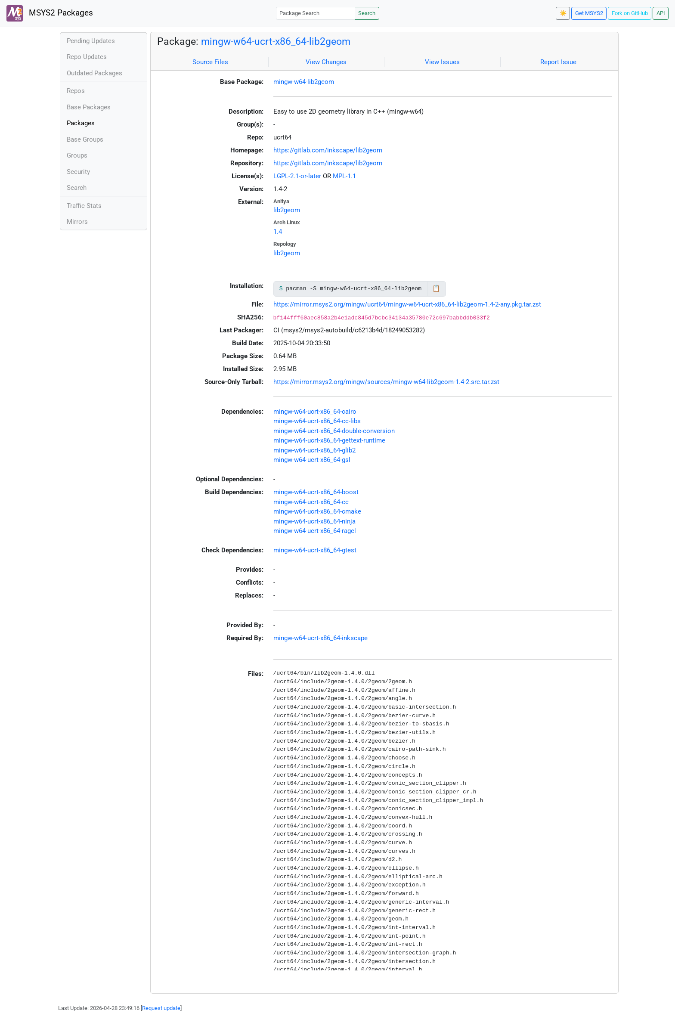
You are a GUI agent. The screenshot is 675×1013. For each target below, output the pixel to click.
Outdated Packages (94, 73)
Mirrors (77, 222)
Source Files (210, 62)
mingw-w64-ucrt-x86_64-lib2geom (275, 41)
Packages (81, 123)
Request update (161, 1008)
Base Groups (85, 139)
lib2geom (286, 210)
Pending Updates (91, 41)
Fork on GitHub (630, 13)
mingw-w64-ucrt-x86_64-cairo (314, 411)
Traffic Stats (84, 206)
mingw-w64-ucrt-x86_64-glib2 (314, 450)
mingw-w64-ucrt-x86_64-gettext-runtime (329, 440)
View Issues (442, 62)
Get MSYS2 (589, 13)
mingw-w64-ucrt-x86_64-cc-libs (317, 421)
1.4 (277, 231)
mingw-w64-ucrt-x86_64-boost (316, 492)
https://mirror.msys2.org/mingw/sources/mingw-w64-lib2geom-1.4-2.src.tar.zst (386, 382)
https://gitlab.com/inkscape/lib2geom (327, 150)
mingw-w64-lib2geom (303, 82)
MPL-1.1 (344, 176)
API (660, 13)
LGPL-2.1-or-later (297, 176)
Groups (77, 155)
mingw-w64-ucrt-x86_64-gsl (311, 460)
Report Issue (558, 62)
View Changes (326, 62)
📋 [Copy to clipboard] (436, 288)
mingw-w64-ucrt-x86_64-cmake (317, 511)
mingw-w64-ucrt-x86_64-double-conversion (334, 431)
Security (78, 172)
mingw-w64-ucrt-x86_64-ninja (314, 521)
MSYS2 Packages (49, 13)
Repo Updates (87, 57)
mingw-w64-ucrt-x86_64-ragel (314, 531)
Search (366, 13)
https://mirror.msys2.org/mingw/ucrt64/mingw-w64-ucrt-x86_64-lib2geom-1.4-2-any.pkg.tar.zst (407, 304)
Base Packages (89, 107)
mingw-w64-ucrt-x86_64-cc (311, 502)
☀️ (563, 13)
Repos (76, 91)
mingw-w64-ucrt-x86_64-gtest (314, 550)
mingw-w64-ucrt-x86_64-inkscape (320, 638)
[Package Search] (315, 13)
